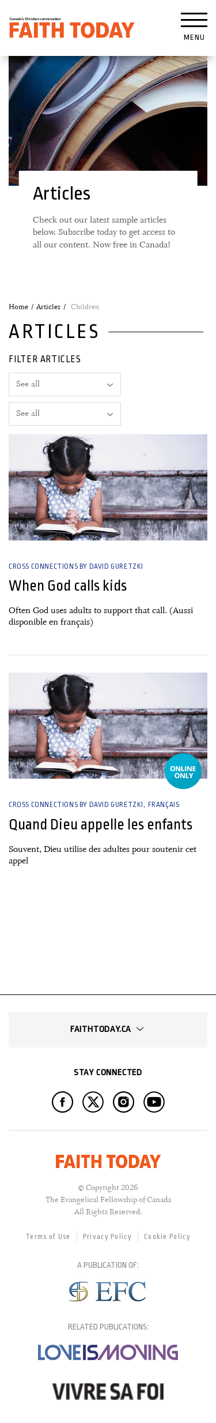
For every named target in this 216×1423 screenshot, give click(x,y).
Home (18, 306)
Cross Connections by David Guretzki (76, 566)
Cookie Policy (167, 1237)
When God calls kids (68, 586)
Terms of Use (48, 1237)
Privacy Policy (107, 1237)
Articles (48, 306)
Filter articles (45, 359)
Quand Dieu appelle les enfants (100, 824)
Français (164, 805)
